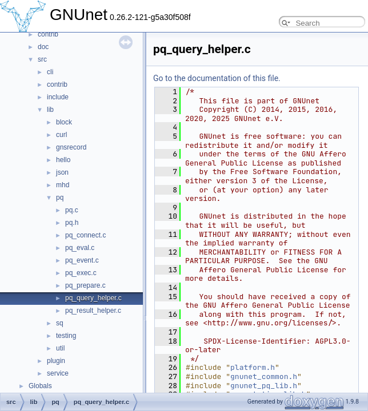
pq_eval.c (79, 248)
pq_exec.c (81, 273)
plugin (56, 361)
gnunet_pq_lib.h (263, 385)
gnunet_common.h (263, 376)
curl (61, 135)
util (60, 348)
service (58, 373)
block (64, 122)
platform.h (252, 367)
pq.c (71, 210)
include (58, 97)
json (62, 172)
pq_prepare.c (85, 285)
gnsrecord (71, 147)
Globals (40, 386)
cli (50, 72)
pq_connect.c (85, 235)
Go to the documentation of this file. (217, 78)
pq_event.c (82, 260)
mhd (62, 185)
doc (43, 47)
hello (63, 160)
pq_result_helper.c (93, 311)
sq (59, 323)
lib (50, 110)
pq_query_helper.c (93, 298)
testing (66, 336)
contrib (48, 34)
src (42, 59)
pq (59, 198)
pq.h (71, 223)
